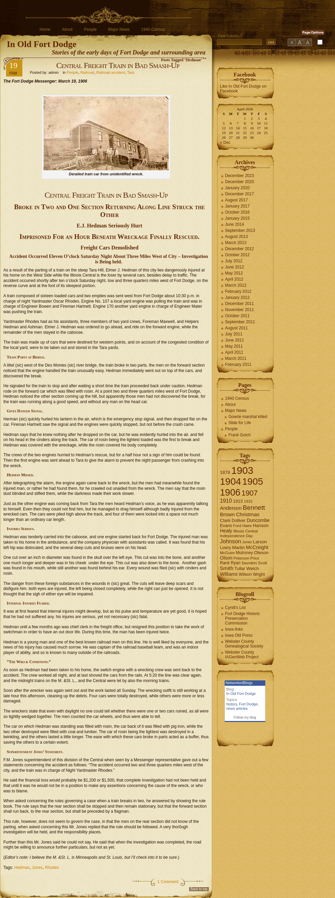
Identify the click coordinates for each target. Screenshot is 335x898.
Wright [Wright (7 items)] (259, 574)
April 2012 (234, 279)
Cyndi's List (235, 607)
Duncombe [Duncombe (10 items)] (258, 520)
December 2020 (239, 181)
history (231, 704)
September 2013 (240, 230)
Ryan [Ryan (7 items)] (236, 563)
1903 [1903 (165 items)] (242, 470)
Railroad (87, 72)
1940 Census (153, 29)
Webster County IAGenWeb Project (242, 654)
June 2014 (234, 224)
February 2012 (238, 291)
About (67, 29)
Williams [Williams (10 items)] (229, 574)
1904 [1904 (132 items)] (230, 481)
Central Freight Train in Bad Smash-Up (117, 65)
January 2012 (237, 297)
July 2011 (233, 334)
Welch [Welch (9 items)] (252, 568)
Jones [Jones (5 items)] (247, 542)
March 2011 (235, 358)
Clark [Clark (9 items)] (225, 520)
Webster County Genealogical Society (244, 644)
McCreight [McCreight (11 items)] (257, 547)
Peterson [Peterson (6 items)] (241, 558)
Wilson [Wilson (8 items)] (245, 574)
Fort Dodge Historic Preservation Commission (242, 618)
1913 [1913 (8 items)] (238, 501)
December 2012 (239, 248)
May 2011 (234, 346)
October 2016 (237, 212)
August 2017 (236, 200)
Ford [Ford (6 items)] (237, 526)
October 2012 (237, 255)
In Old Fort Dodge (41, 44)
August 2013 (236, 236)
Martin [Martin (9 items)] (238, 547)
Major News (119, 29)
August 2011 (236, 328)
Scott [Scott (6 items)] (262, 563)
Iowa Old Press (238, 635)
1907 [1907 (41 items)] (250, 493)
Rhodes (52, 867)
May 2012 (234, 273)
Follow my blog (244, 717)
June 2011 (234, 340)
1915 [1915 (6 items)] (248, 501)
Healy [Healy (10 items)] (226, 530)
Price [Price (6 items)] (254, 558)
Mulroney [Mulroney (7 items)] (244, 552)
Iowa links (234, 629)
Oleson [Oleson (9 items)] (261, 552)
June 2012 (234, 267)
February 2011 (238, 364)
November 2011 (239, 309)
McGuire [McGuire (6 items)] (227, 553)
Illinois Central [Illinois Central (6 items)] (245, 531)
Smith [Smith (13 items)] (226, 568)
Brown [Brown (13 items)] (227, 514)
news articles (237, 708)
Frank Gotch (239, 435)
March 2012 (235, 285)
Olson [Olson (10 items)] (226, 558)
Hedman (21, 867)
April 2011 (234, 352)
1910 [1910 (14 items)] (226, 501)
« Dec (225, 142)
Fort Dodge (248, 704)
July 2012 (233, 261)
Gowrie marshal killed (247, 416)
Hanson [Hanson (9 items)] (261, 525)
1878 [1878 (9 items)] (225, 472)
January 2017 (237, 206)
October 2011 (237, 315)
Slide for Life (239, 422)
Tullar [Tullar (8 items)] (239, 568)
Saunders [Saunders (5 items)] (249, 563)
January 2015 (237, 218)
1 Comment (167, 881)
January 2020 (237, 187)
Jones (37, 867)
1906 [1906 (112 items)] (230, 492)
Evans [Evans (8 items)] (226, 525)
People (90, 29)
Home (45, 29)
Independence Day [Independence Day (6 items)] (236, 536)
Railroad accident (110, 72)
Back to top (199, 889)
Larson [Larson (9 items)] (260, 541)
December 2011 (239, 303)
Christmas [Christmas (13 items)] (248, 514)
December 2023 (239, 175)
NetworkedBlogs (239, 683)
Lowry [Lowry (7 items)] (225, 547)
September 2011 (240, 322)
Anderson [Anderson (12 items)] (231, 508)
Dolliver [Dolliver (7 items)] (239, 520)
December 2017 (239, 194)
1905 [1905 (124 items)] (252, 481)
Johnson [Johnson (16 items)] (230, 541)
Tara (130, 72)
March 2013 (235, 242)
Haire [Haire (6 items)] (247, 526)
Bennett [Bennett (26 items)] (254, 507)
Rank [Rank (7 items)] (225, 563)
